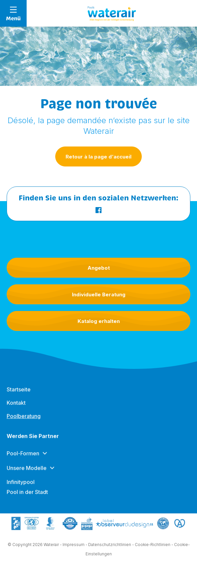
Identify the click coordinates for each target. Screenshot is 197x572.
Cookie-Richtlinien (152, 545)
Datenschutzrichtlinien (109, 545)
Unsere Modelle (27, 474)
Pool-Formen (23, 459)
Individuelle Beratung (98, 294)
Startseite (19, 395)
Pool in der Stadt (27, 498)
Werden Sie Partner (33, 442)
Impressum (74, 545)
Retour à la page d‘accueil (98, 156)
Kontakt (16, 409)
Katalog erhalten (99, 321)
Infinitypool (21, 488)
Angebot (99, 268)
